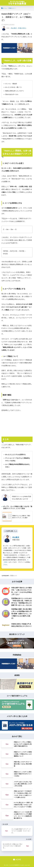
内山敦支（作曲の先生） (19, 28)
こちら (5, 564)
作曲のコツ (13, 575)
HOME (17, 859)
